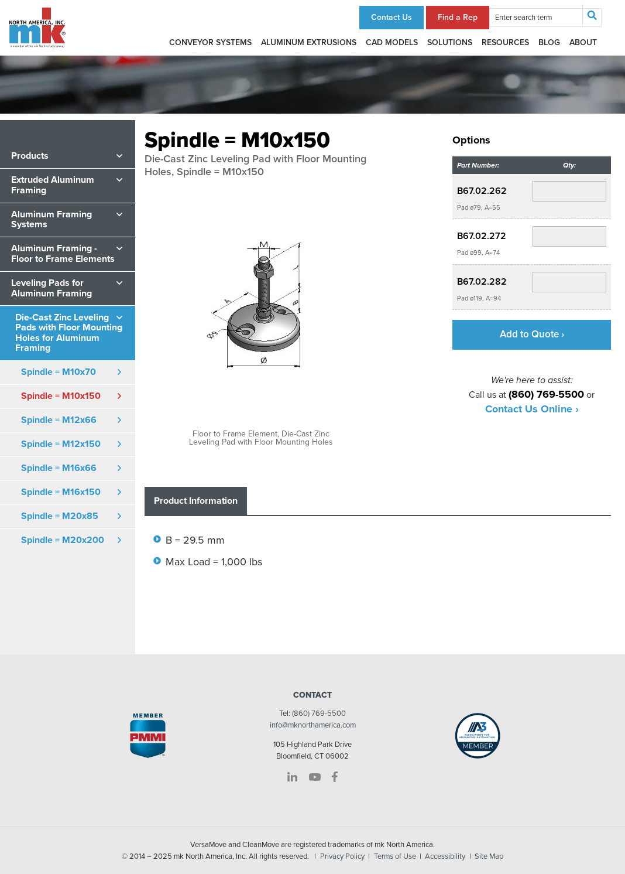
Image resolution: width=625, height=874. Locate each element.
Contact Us (391, 17)
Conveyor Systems (210, 42)
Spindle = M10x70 (58, 372)
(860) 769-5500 (319, 713)
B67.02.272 (481, 236)
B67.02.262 (482, 191)
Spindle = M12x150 (61, 444)
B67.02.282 (482, 282)
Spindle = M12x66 (59, 420)
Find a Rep (458, 17)
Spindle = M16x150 (61, 492)
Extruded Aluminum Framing (52, 185)
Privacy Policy (342, 856)
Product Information (196, 501)
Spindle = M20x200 (62, 540)
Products (30, 156)
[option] (261, 316)
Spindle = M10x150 (61, 396)
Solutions (449, 42)
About (583, 42)
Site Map (489, 856)
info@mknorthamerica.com (313, 725)
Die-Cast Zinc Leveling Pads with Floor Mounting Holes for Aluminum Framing (68, 333)
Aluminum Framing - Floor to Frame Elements (63, 254)
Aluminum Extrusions (308, 42)
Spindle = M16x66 (59, 468)
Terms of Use (395, 856)
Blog (549, 42)
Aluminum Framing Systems (51, 220)
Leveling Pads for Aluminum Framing (51, 288)
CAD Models (392, 42)
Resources (505, 42)
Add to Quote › (532, 334)
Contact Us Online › (532, 408)
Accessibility (445, 856)
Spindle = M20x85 (59, 516)
